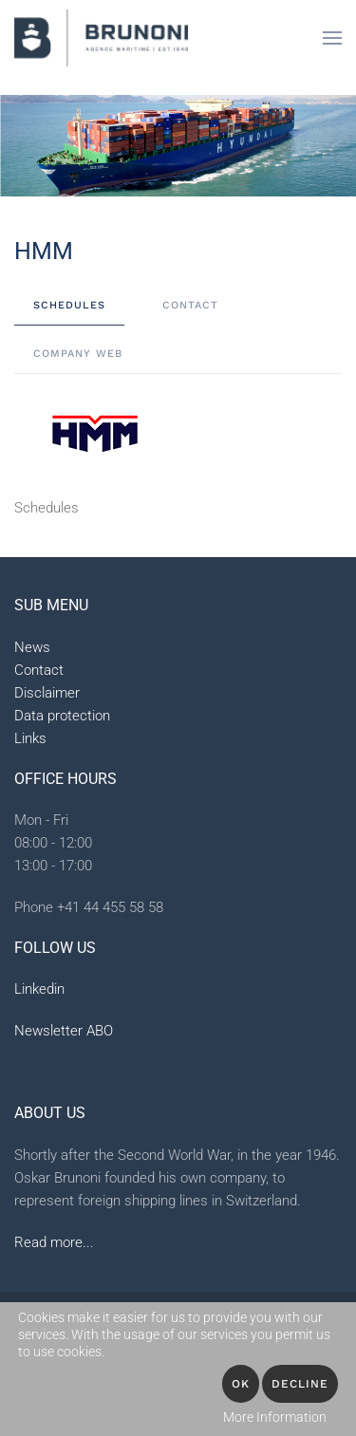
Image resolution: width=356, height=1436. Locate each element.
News (32, 647)
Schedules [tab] (69, 305)
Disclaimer (47, 692)
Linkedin (39, 989)
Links (30, 738)
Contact (39, 670)
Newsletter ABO (63, 1030)
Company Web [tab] (77, 353)
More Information (275, 1417)
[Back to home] (101, 38)
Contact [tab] (190, 305)
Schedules (46, 507)
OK (241, 1383)
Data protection (62, 715)
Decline (300, 1383)
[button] (332, 38)
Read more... (54, 1242)
